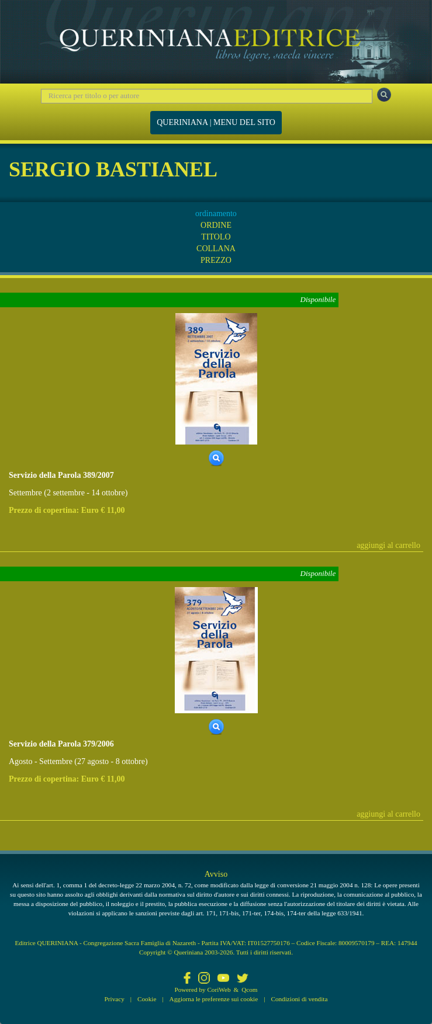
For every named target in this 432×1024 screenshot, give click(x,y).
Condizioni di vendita (299, 998)
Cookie (146, 998)
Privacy (115, 998)
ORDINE (216, 225)
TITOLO (215, 236)
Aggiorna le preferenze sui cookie (214, 998)
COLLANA (216, 248)
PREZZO (216, 260)
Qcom (249, 989)
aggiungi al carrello (388, 545)
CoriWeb (218, 989)
